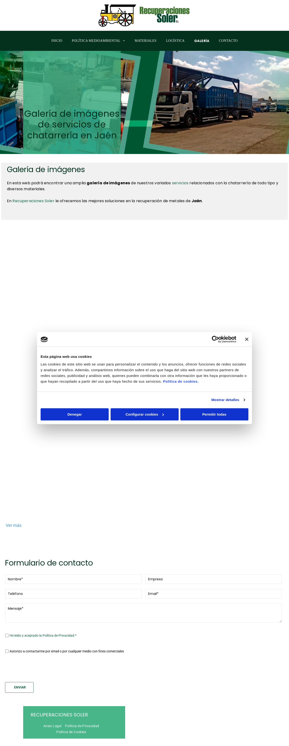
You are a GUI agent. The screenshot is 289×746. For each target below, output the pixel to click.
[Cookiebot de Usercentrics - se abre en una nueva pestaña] (215, 334)
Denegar (74, 409)
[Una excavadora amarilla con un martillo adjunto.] (237, 290)
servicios (180, 183)
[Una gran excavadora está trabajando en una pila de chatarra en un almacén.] (51, 290)
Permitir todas (214, 409)
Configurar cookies (144, 409)
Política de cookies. (180, 376)
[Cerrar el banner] (246, 334)
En (9, 201)
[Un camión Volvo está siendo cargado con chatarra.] (144, 290)
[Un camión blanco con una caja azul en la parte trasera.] (144, 475)
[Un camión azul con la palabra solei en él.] (237, 475)
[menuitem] (57, 40)
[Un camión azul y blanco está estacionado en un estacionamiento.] (51, 475)
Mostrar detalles (225, 395)
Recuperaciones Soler (59, 704)
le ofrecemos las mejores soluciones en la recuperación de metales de (123, 201)
